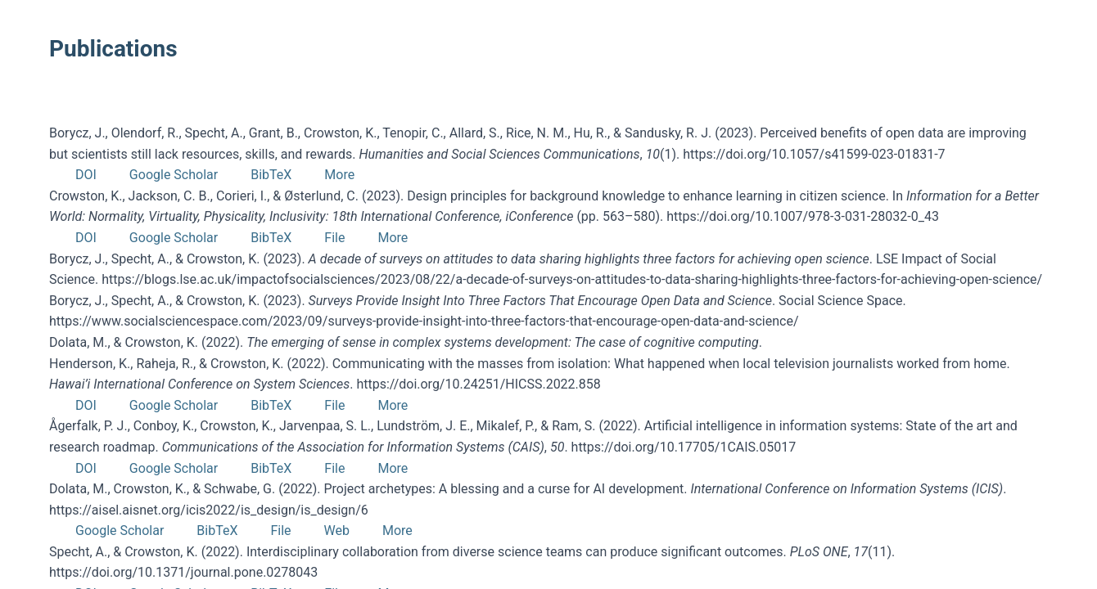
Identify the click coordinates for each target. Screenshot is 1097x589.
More (339, 174)
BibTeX (271, 174)
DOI (86, 174)
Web (337, 530)
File (334, 237)
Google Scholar (173, 174)
